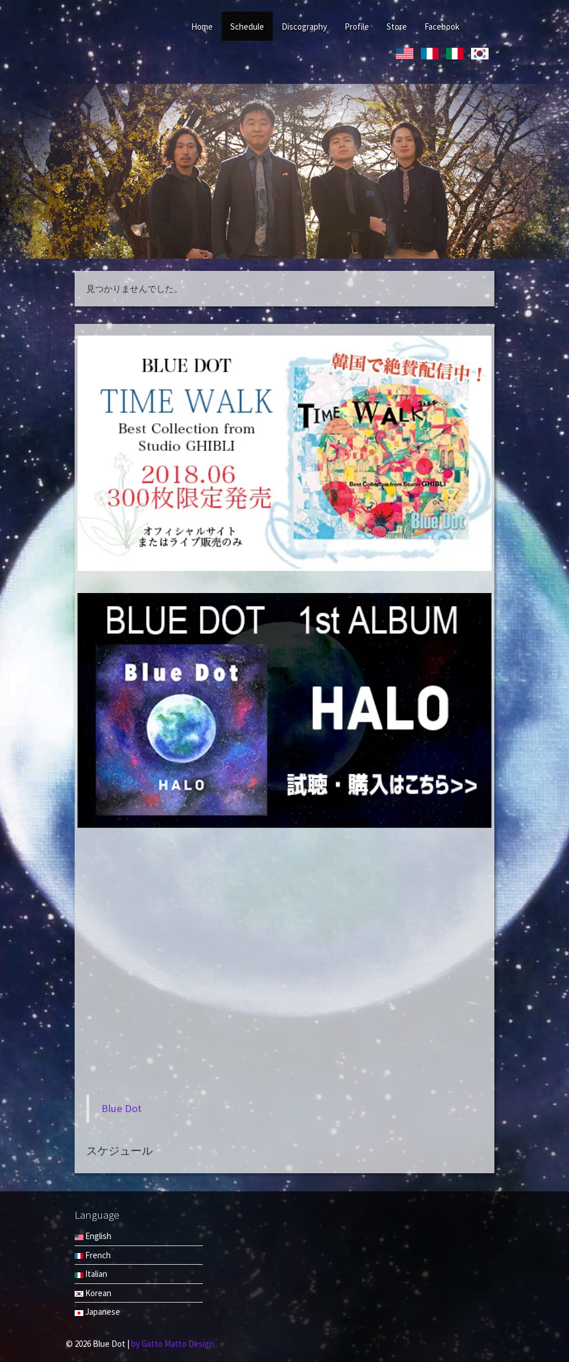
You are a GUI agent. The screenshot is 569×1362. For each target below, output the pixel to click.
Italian (91, 1273)
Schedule (247, 26)
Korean (93, 1293)
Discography (304, 26)
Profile (357, 26)
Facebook (441, 26)
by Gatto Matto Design (172, 1343)
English (93, 1235)
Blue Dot (121, 1108)
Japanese (97, 1311)
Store (397, 26)
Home (202, 26)
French (93, 1255)
